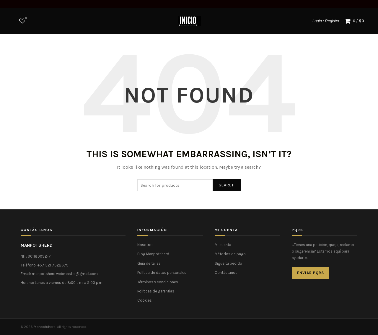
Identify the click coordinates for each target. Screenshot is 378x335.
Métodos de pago (230, 254)
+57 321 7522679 (53, 265)
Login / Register (325, 21)
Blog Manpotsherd (153, 254)
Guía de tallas (149, 263)
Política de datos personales (161, 272)
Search (226, 185)
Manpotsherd (45, 327)
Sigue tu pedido (228, 263)
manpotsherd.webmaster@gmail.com (65, 273)
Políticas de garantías (155, 291)
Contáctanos (226, 272)
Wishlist (25, 18)
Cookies (144, 300)
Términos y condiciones (157, 282)
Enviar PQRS (310, 273)
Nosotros (145, 245)
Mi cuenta (223, 245)
